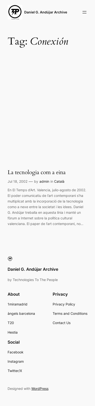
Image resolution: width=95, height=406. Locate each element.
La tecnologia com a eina (37, 172)
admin (44, 181)
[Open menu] (84, 12)
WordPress (39, 388)
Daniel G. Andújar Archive (45, 12)
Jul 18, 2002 (17, 181)
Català (59, 181)
